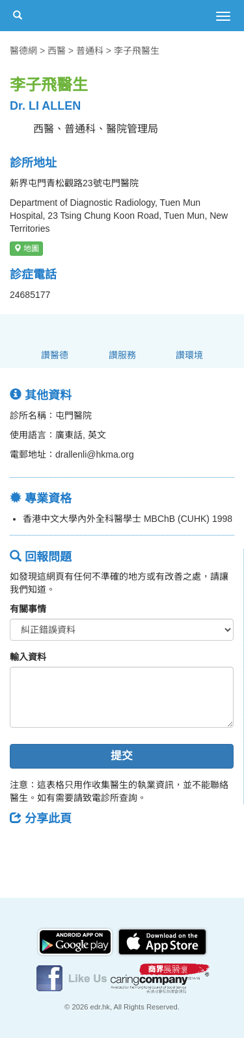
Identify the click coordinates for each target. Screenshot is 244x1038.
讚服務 (122, 355)
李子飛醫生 (136, 50)
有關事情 (28, 609)
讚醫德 (54, 355)
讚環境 (189, 355)
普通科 (89, 50)
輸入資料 (28, 657)
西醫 (56, 50)
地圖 (26, 248)
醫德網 (23, 50)
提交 (122, 756)
